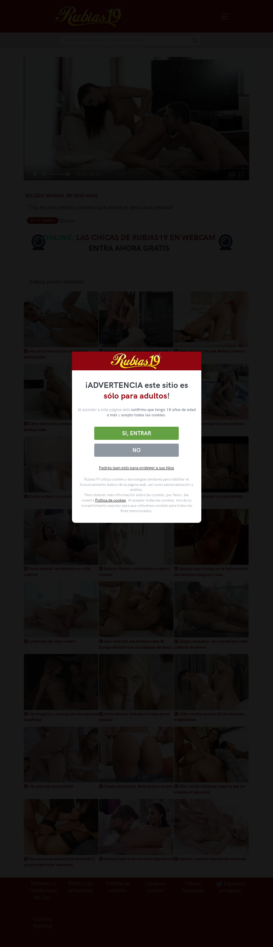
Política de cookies (110, 500)
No (136, 450)
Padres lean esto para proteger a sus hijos (136, 468)
